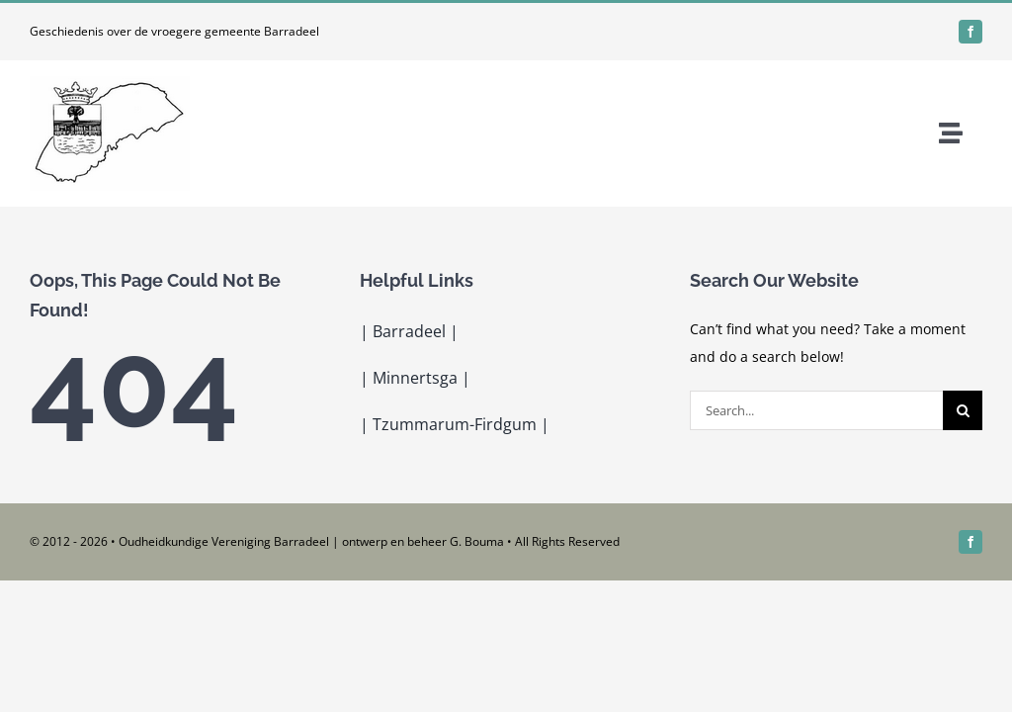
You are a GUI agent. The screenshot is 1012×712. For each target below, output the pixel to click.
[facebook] (970, 32)
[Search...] (816, 410)
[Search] (962, 410)
